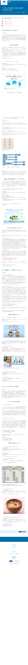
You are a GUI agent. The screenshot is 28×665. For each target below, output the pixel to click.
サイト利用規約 (14, 546)
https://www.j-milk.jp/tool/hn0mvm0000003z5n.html (12, 321)
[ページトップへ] (14, 540)
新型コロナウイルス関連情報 (21, 12)
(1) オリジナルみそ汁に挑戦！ (7, 25)
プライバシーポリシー (14, 548)
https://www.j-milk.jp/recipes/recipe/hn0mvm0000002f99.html (10, 493)
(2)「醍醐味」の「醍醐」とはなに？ (7, 23)
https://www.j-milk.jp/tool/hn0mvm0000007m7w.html (18, 351)
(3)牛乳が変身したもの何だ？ (7, 21)
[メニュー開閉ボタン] (26, 1)
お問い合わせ (14, 544)
